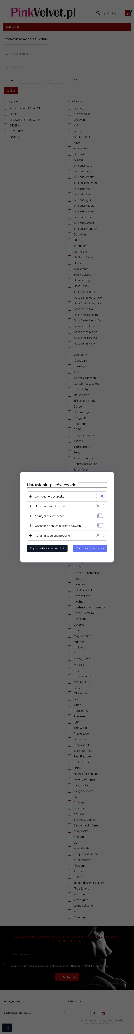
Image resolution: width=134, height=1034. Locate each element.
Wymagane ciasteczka (49, 496)
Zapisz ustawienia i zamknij (47, 548)
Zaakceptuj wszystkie (90, 548)
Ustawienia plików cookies (52, 484)
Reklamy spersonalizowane (52, 535)
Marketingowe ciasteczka (51, 506)
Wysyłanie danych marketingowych (58, 525)
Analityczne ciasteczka (49, 516)
